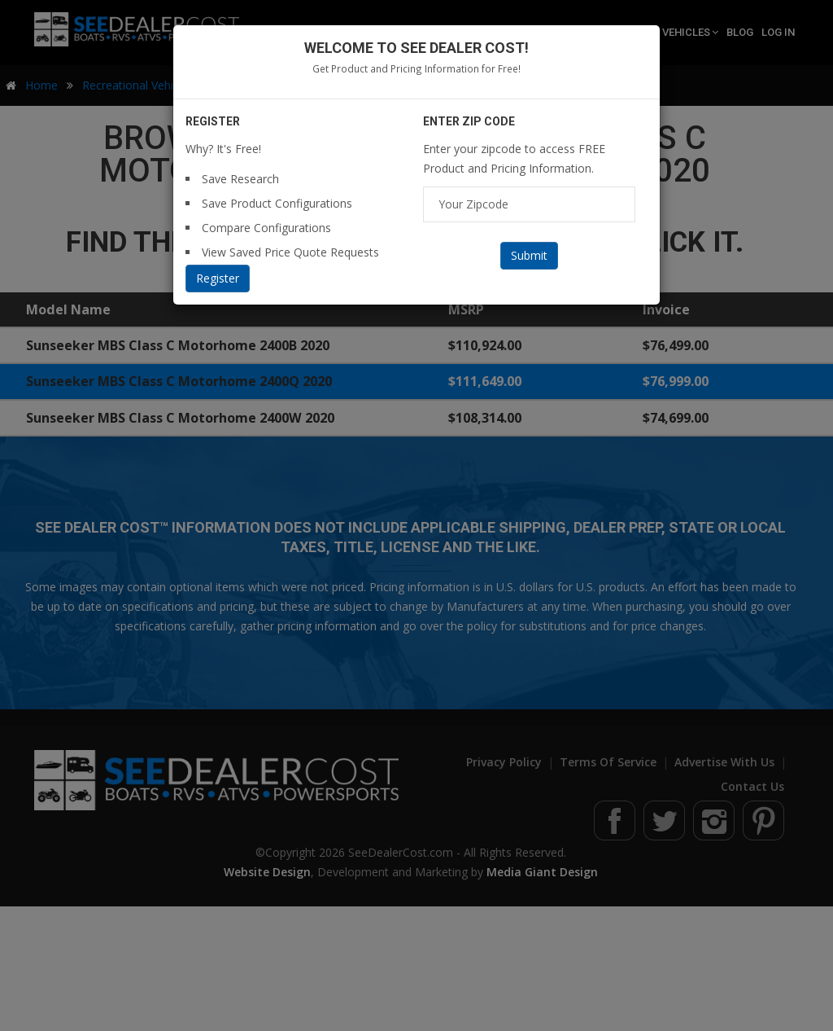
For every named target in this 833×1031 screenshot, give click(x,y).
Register (217, 278)
